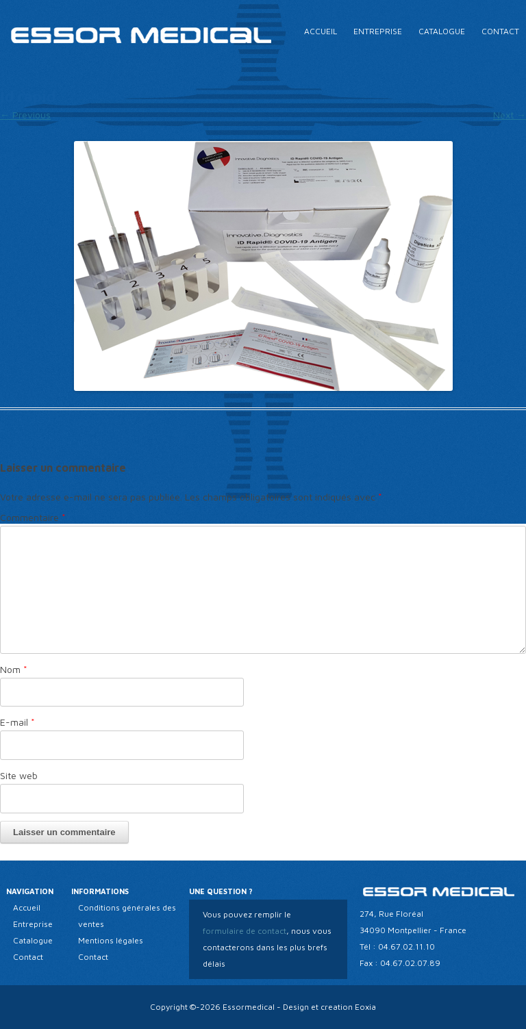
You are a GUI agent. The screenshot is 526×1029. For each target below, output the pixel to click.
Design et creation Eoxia (329, 1007)
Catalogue (441, 31)
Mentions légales (110, 940)
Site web (19, 775)
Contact (500, 31)
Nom (13, 669)
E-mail (17, 722)
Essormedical (249, 1007)
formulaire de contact (244, 931)
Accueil (320, 31)
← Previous (25, 114)
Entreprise (377, 31)
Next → (509, 114)
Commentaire (33, 517)
